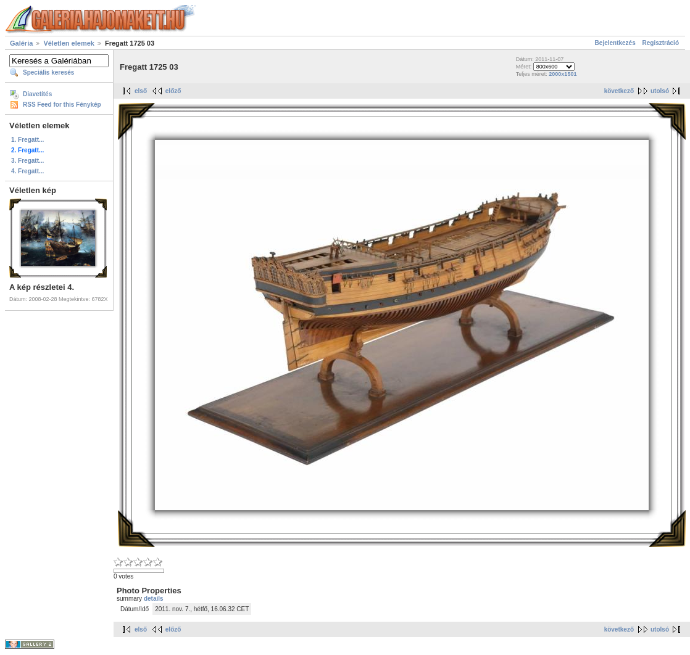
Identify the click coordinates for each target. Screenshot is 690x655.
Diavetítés (37, 94)
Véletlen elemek (68, 43)
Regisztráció (660, 42)
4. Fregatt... (27, 171)
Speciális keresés (48, 72)
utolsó (660, 91)
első (141, 91)
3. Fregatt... (27, 160)
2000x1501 (562, 74)
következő (619, 91)
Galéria (21, 43)
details (154, 598)
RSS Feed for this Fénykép (62, 104)
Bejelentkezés (615, 42)
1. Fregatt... (27, 139)
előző (173, 91)
